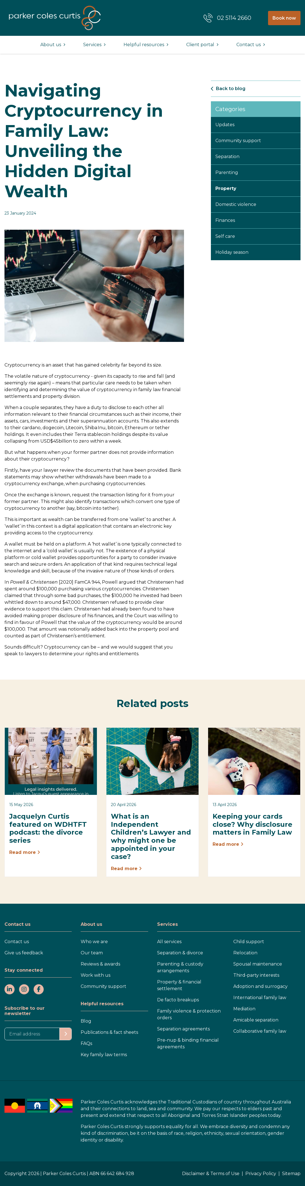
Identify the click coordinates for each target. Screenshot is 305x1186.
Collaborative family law (259, 1031)
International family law (259, 997)
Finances (225, 220)
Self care (225, 236)
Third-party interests (256, 975)
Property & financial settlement (179, 985)
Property (225, 188)
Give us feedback (23, 952)
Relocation (245, 952)
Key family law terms (104, 1054)
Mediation (244, 1008)
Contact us (16, 941)
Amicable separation (255, 1020)
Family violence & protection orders (189, 1014)
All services (169, 941)
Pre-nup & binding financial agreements (188, 1043)
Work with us (95, 975)
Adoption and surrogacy (260, 986)
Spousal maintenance (257, 964)
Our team (92, 952)
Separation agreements (183, 1029)
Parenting (226, 172)
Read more (24, 852)
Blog (86, 1021)
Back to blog (228, 88)
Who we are (94, 941)
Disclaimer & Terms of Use (210, 1173)
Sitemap (291, 1173)
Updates (224, 124)
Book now (284, 18)
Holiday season (231, 252)
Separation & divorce (180, 952)
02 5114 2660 (234, 18)
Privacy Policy (260, 1173)
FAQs (86, 1043)
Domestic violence (235, 204)
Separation (227, 156)
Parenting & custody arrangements (180, 967)
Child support (248, 941)
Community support (238, 140)
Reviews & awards (100, 964)
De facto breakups (178, 999)
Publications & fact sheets (109, 1032)
